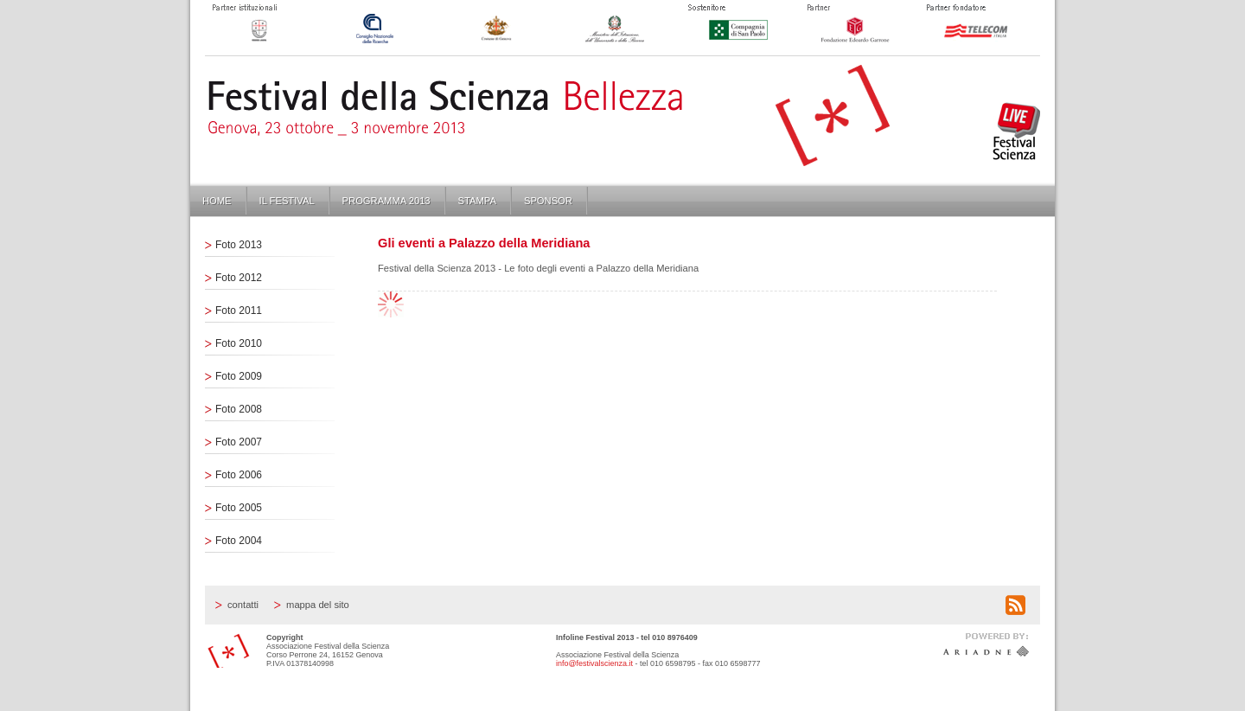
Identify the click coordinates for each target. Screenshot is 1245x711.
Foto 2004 (238, 541)
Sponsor (548, 200)
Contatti (243, 604)
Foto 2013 (238, 245)
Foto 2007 (238, 442)
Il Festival (287, 200)
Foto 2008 (238, 409)
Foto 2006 (238, 475)
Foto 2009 (238, 376)
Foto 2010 (238, 343)
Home (217, 200)
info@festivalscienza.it (594, 663)
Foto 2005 (238, 508)
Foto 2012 (238, 278)
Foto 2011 (238, 310)
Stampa (477, 200)
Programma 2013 (386, 200)
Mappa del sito (317, 604)
